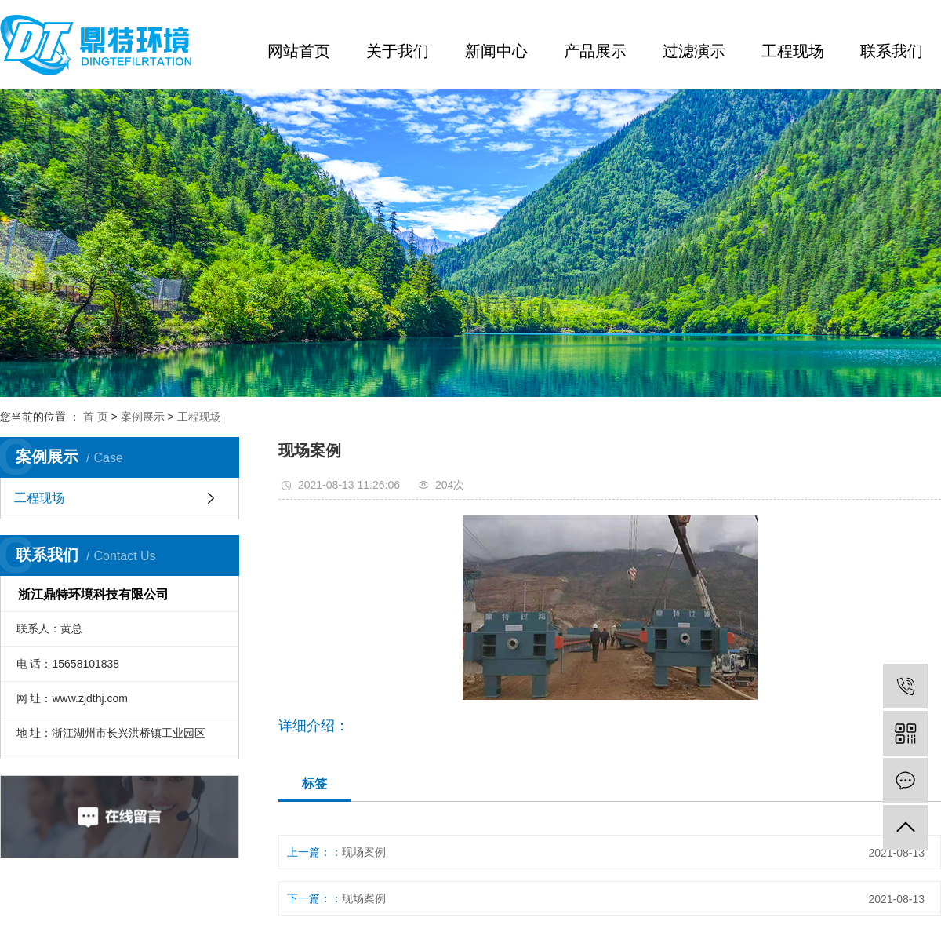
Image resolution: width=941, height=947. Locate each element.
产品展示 (595, 51)
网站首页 (298, 51)
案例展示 (143, 416)
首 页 (95, 416)
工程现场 (792, 51)
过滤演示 (694, 51)
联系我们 (891, 51)
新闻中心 (496, 51)
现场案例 (364, 852)
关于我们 (397, 51)
